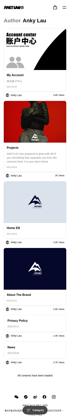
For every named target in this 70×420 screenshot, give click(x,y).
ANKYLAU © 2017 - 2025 (35, 405)
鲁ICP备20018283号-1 (16, 410)
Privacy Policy (35, 414)
